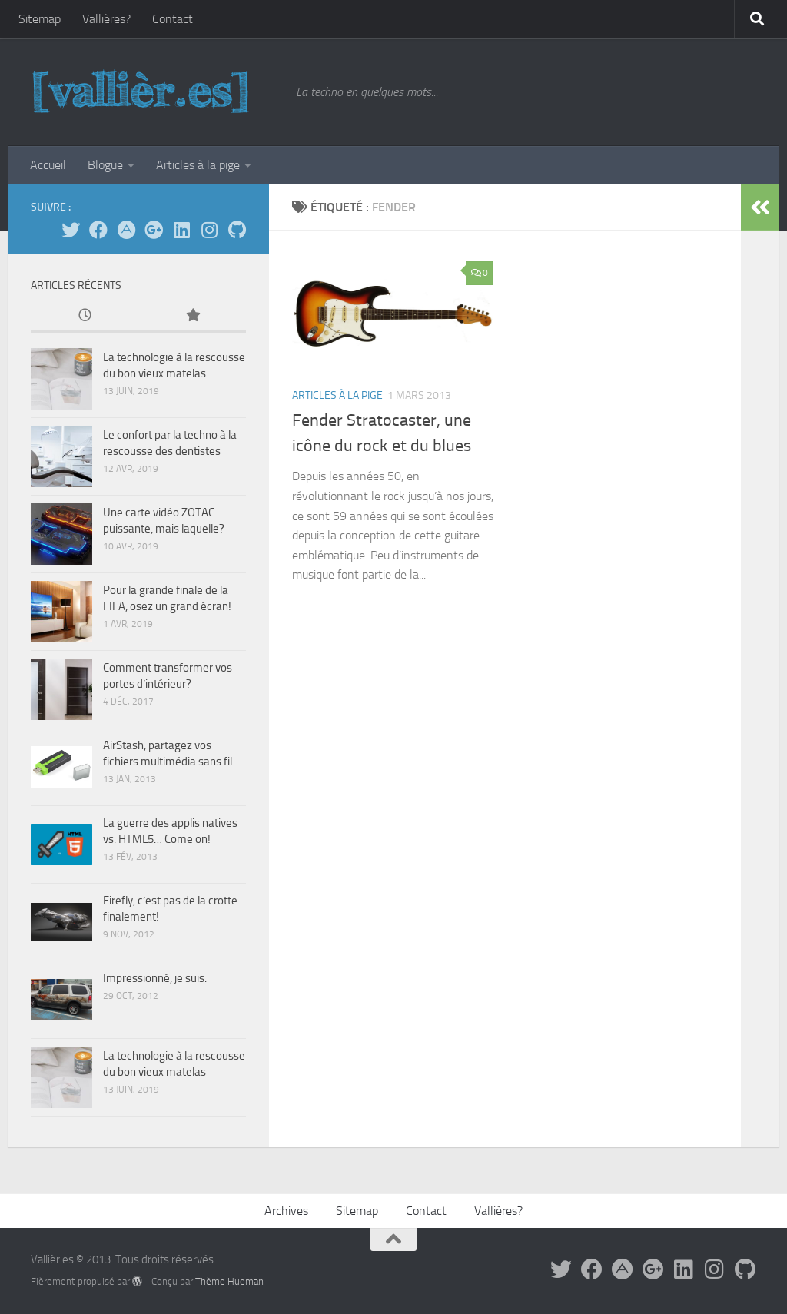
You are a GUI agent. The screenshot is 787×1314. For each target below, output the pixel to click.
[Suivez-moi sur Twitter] (70, 230)
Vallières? (106, 19)
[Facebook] (98, 230)
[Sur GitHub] (236, 230)
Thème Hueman (229, 1281)
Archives (286, 1210)
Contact (172, 19)
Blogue (105, 165)
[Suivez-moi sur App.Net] (126, 230)
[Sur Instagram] (209, 230)
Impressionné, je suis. (155, 978)
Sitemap (39, 19)
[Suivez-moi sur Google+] (153, 230)
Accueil (48, 165)
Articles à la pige (198, 165)
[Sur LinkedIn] (181, 230)
